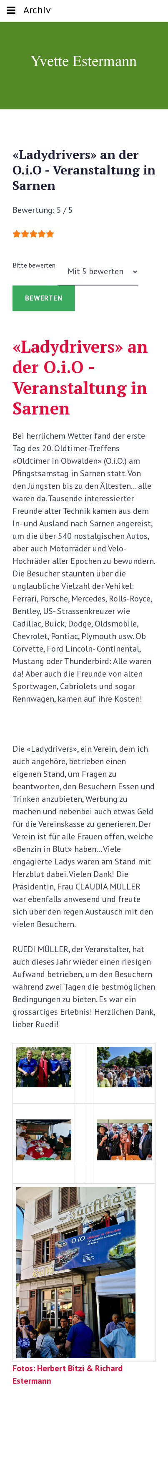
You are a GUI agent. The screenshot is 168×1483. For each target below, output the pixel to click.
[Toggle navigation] (11, 11)
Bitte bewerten (34, 265)
